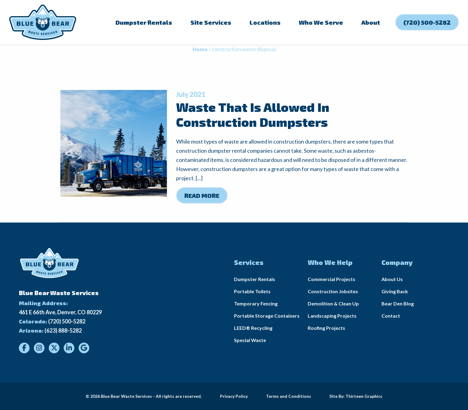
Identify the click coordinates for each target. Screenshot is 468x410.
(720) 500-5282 (66, 321)
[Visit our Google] (84, 348)
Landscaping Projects (332, 316)
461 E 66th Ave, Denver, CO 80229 (60, 312)
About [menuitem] (370, 22)
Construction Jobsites (333, 291)
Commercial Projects (331, 279)
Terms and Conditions (288, 396)
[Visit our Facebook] (24, 348)
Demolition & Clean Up (333, 303)
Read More (201, 195)
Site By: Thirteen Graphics (355, 396)
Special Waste (250, 340)
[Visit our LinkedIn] (69, 348)
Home (200, 49)
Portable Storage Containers (267, 316)
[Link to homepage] (42, 22)
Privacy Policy (234, 396)
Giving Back (394, 291)
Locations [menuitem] (265, 22)
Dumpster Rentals (254, 279)
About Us (392, 279)
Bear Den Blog (397, 303)
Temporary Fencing (256, 303)
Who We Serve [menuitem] (321, 22)
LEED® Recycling (253, 328)
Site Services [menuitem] (210, 22)
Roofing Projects (326, 328)
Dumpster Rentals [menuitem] (143, 22)
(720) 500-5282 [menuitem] (427, 22)
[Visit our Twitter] (54, 348)
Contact (390, 316)
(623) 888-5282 (63, 330)
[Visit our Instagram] (39, 348)
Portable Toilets (252, 291)
